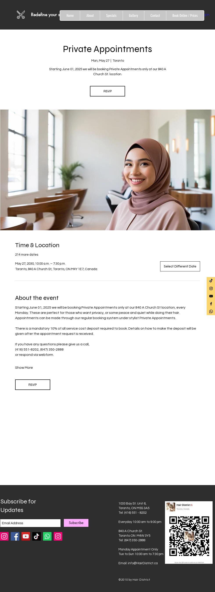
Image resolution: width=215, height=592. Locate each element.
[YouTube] (26, 536)
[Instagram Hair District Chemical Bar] (4, 536)
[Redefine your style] (52, 15)
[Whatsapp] (211, 311)
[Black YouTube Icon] (211, 296)
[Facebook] (15, 536)
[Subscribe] (76, 523)
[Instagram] (58, 536)
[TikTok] (211, 281)
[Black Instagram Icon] (211, 288)
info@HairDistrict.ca (143, 563)
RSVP (107, 91)
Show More (24, 367)
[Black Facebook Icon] (211, 304)
